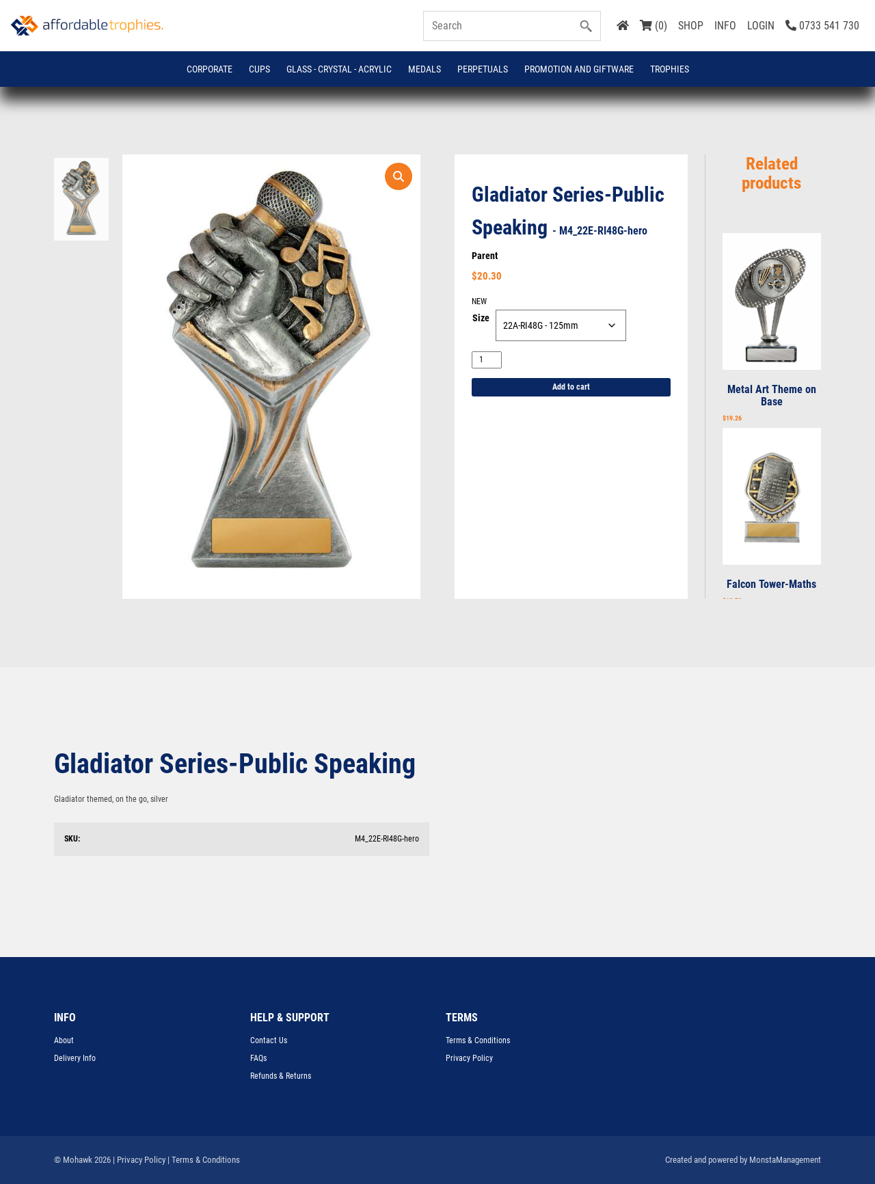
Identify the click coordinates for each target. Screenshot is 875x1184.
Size (480, 317)
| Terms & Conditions (203, 1160)
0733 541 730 (822, 25)
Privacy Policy (469, 1058)
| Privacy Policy (139, 1160)
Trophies (669, 69)
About (64, 1040)
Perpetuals (482, 69)
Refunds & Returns (280, 1076)
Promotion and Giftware (579, 69)
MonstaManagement (785, 1160)
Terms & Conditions (478, 1040)
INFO (725, 25)
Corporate (209, 69)
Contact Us (268, 1040)
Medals (424, 69)
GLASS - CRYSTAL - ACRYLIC (339, 69)
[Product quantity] (487, 359)
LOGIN (761, 25)
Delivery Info (75, 1058)
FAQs (258, 1058)
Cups (259, 69)
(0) (653, 25)
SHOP (690, 25)
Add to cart (571, 387)
